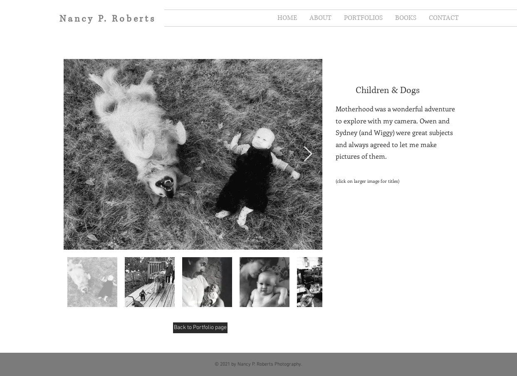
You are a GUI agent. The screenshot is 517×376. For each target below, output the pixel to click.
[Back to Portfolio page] (200, 327)
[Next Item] (308, 154)
